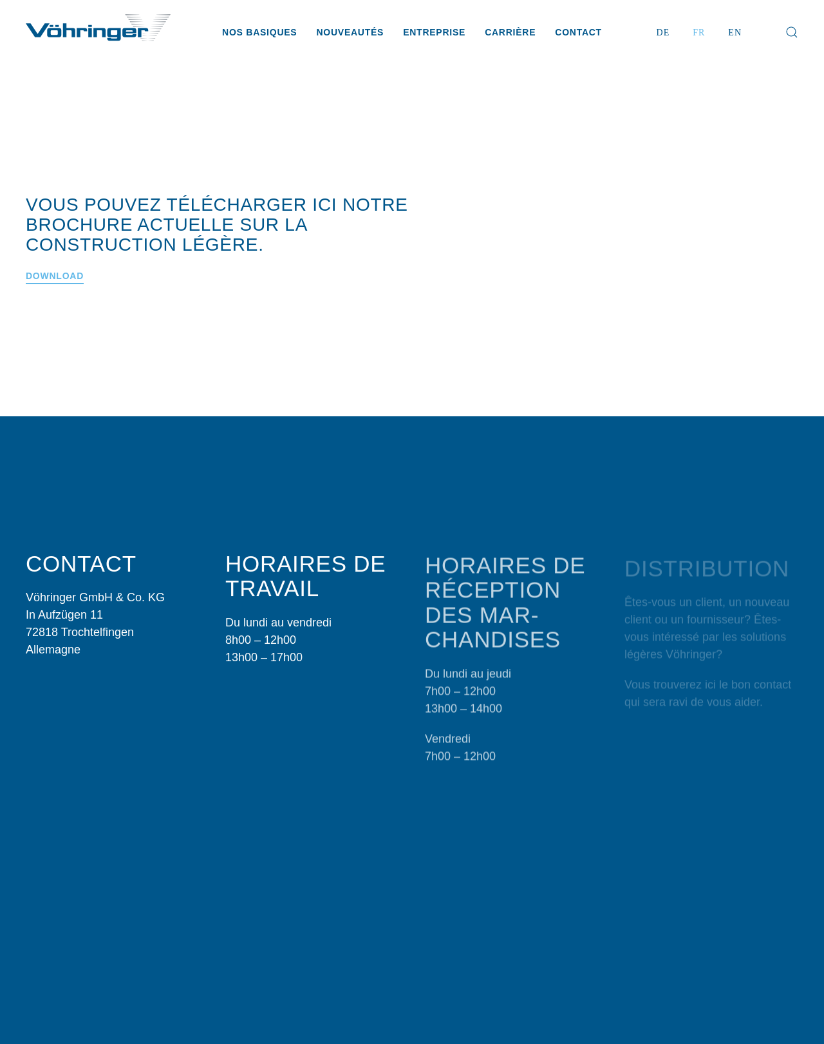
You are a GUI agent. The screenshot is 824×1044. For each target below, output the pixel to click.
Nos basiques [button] (259, 32)
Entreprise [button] (434, 32)
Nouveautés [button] (350, 32)
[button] (791, 32)
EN (735, 32)
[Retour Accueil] (98, 32)
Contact (578, 32)
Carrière (510, 32)
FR (699, 32)
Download (55, 276)
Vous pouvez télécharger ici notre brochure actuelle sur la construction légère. (217, 225)
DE (663, 32)
